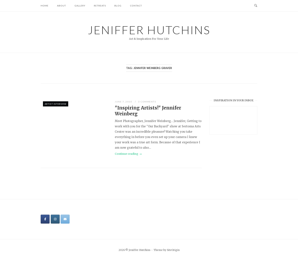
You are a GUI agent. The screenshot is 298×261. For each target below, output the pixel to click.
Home (44, 5)
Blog (117, 5)
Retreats (100, 5)
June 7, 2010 (124, 101)
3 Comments (147, 101)
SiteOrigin (173, 250)
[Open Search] (255, 5)
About (61, 5)
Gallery (79, 5)
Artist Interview (56, 104)
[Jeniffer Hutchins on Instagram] (55, 219)
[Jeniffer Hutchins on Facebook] (45, 219)
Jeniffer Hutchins (149, 30)
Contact (136, 5)
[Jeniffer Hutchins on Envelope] (65, 219)
